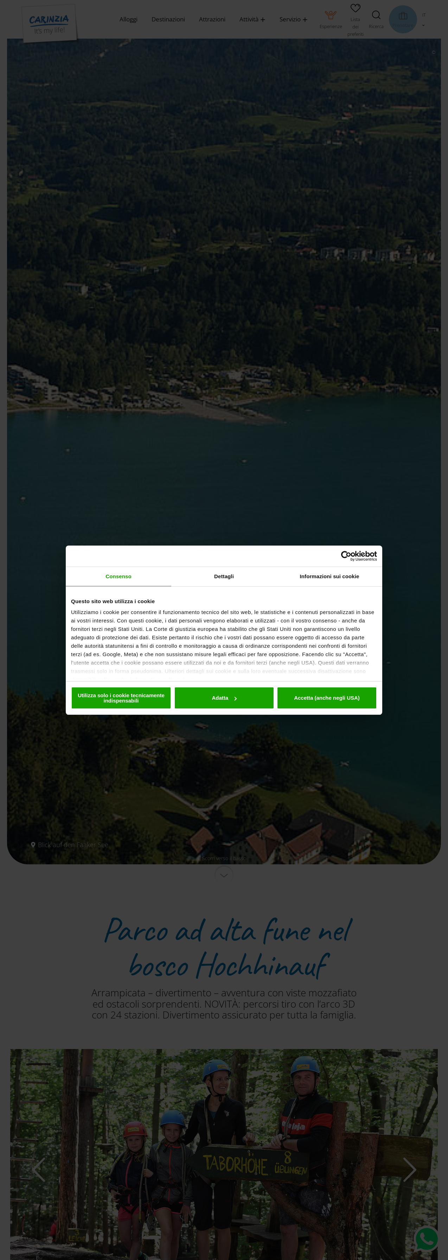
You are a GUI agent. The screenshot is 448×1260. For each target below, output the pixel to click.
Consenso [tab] (118, 576)
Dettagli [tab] (224, 576)
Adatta (224, 698)
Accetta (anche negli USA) (327, 698)
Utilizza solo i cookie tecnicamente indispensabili (121, 698)
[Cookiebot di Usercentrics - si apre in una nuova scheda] (346, 556)
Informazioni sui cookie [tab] (329, 576)
